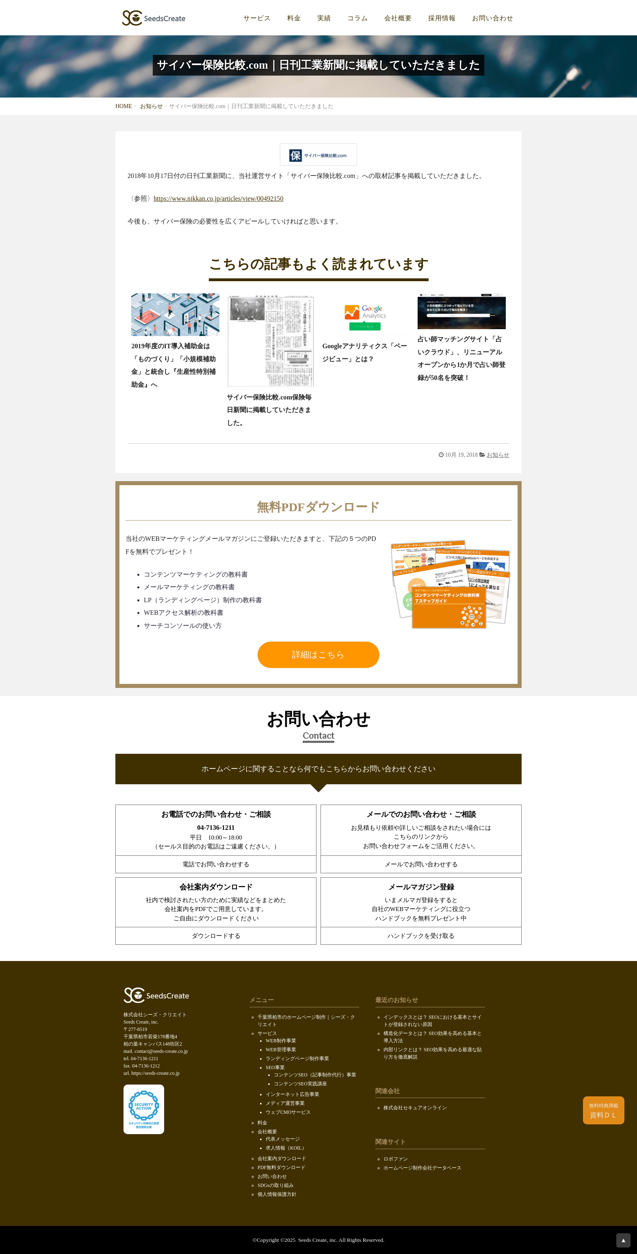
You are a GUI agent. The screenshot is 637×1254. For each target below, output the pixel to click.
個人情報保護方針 (277, 1194)
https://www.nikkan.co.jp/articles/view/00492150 (219, 198)
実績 (324, 18)
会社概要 (398, 18)
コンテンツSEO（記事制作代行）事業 (315, 1075)
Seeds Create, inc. (317, 1240)
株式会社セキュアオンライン (415, 1108)
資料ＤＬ (603, 1111)
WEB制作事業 (281, 1041)
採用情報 (442, 18)
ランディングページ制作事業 (297, 1058)
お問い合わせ (493, 18)
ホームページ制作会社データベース (423, 1168)
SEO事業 (275, 1067)
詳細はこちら (318, 655)
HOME (123, 106)
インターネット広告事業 (292, 1094)
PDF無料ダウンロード (282, 1167)
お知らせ (151, 106)
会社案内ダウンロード (282, 1158)
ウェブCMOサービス (288, 1112)
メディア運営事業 (285, 1103)
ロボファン (396, 1159)
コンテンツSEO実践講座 (300, 1084)
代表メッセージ (283, 1139)
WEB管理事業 (281, 1049)
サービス (257, 18)
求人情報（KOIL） (286, 1148)
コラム (357, 18)
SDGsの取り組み (276, 1185)
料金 (294, 18)
